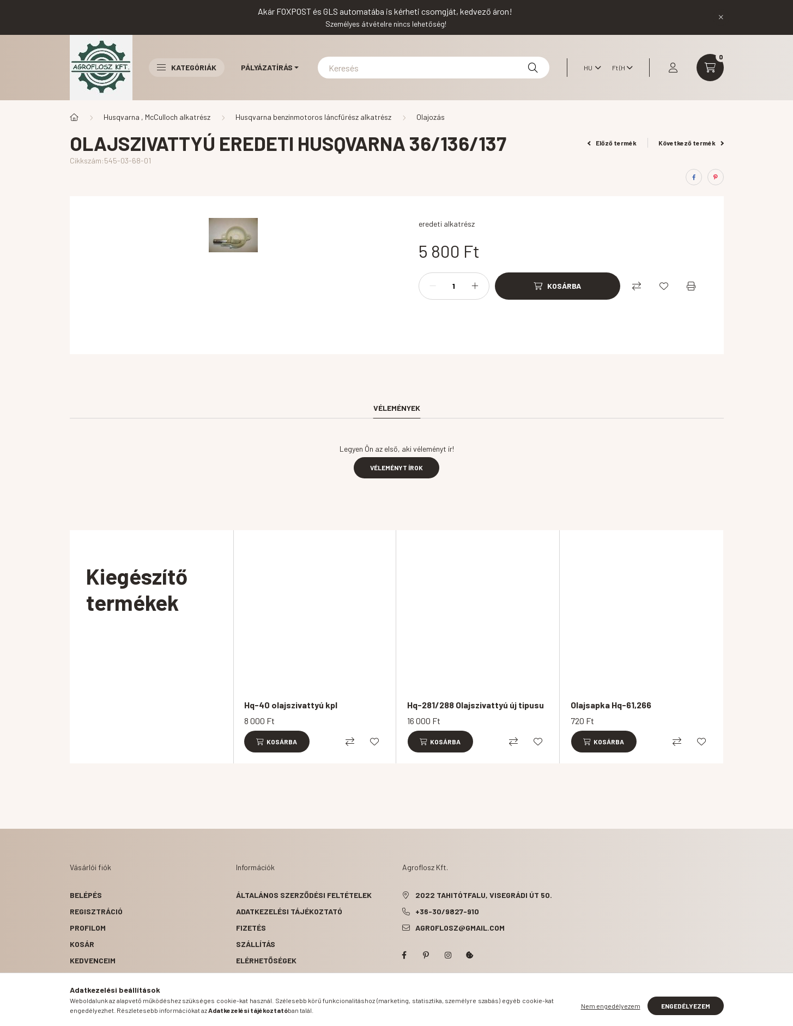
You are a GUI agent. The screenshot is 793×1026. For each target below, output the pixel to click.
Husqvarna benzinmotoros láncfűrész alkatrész (313, 117)
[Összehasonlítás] (636, 286)
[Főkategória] (74, 117)
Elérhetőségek (266, 960)
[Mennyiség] (454, 286)
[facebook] (694, 177)
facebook (404, 955)
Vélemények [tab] (396, 407)
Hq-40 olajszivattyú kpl (290, 705)
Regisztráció (96, 911)
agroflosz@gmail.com (460, 927)
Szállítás (255, 944)
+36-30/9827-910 (447, 911)
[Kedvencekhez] (664, 286)
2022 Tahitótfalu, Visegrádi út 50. (483, 895)
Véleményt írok (396, 467)
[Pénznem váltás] (620, 67)
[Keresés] (433, 67)
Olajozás (430, 117)
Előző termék (612, 143)
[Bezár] (721, 17)
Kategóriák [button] (186, 67)
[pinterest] (715, 177)
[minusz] (433, 286)
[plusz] (475, 286)
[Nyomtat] (691, 286)
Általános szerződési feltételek (304, 895)
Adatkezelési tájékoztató (289, 911)
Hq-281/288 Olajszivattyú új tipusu (475, 705)
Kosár (82, 944)
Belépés (86, 895)
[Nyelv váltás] (589, 67)
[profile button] (673, 67)
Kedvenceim (93, 960)
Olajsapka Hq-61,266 (611, 705)
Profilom (88, 927)
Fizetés (251, 927)
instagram (448, 955)
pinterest (426, 955)
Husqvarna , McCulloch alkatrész (157, 117)
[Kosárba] (557, 286)
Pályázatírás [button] (267, 67)
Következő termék (691, 143)
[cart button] (710, 67)
